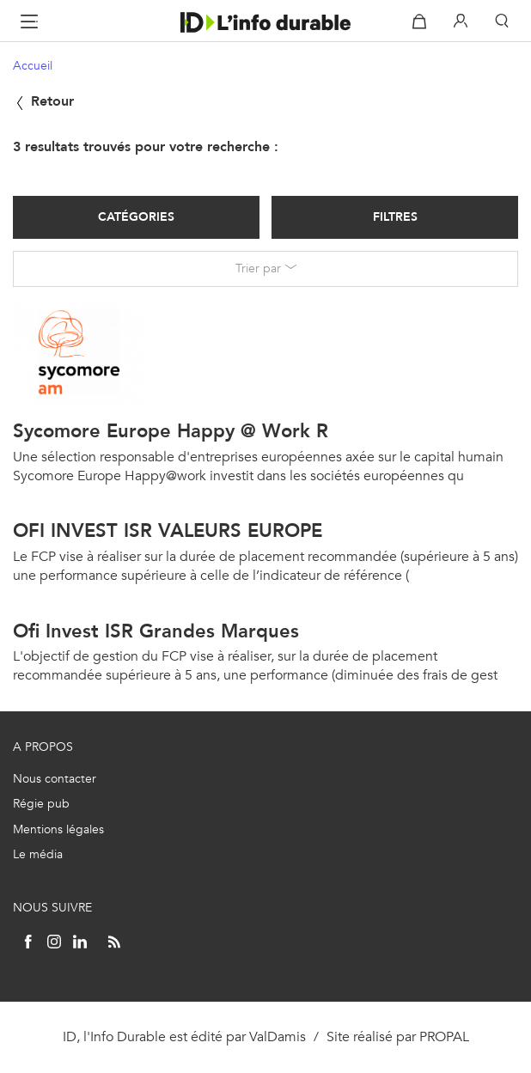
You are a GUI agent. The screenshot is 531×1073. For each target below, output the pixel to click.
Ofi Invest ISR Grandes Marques (156, 631)
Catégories (136, 217)
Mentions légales (58, 829)
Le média (38, 854)
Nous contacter (54, 779)
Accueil (32, 66)
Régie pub (41, 804)
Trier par (258, 268)
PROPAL (444, 1036)
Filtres (395, 217)
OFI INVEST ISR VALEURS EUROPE (167, 530)
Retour (43, 101)
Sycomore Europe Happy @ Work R (170, 430)
